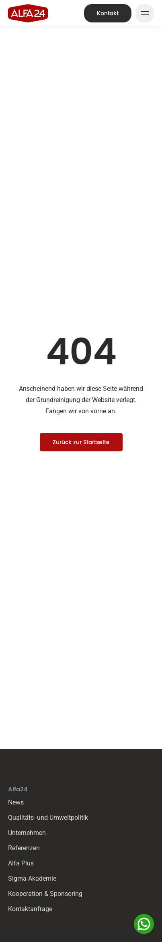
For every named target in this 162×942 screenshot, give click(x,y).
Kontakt (108, 13)
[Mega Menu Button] (144, 13)
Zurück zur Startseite (81, 442)
